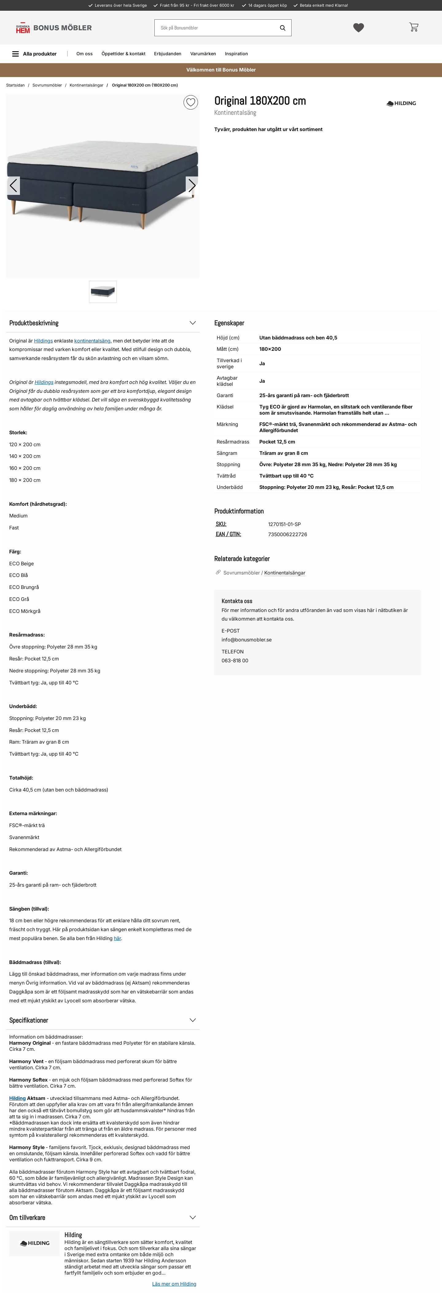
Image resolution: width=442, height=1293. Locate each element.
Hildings (43, 341)
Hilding (17, 1098)
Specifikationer (102, 1020)
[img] (191, 102)
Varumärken (203, 53)
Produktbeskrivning (102, 323)
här (117, 938)
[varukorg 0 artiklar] (413, 27)
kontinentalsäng (92, 341)
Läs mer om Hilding (174, 1284)
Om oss (84, 53)
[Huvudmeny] (34, 54)
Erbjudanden (167, 53)
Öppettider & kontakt (123, 53)
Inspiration (236, 53)
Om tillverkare (102, 1217)
